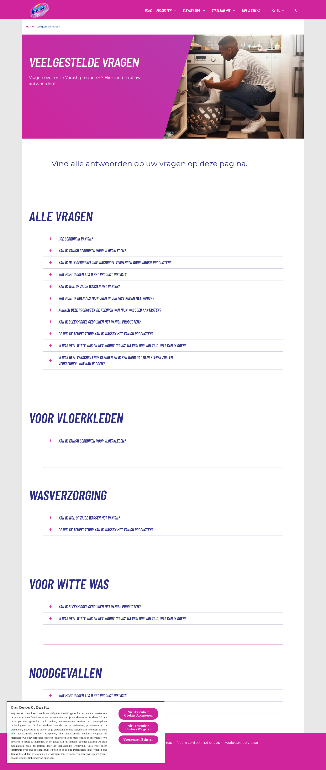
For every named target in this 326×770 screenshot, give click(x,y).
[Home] (148, 10)
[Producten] (164, 10)
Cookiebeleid (18, 753)
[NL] (277, 10)
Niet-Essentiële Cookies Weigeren (138, 727)
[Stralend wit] (221, 10)
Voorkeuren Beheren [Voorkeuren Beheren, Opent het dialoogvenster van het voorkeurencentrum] (138, 739)
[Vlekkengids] (192, 10)
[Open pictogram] (295, 10)
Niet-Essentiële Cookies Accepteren (138, 713)
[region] (86, 732)
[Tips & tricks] (251, 10)
